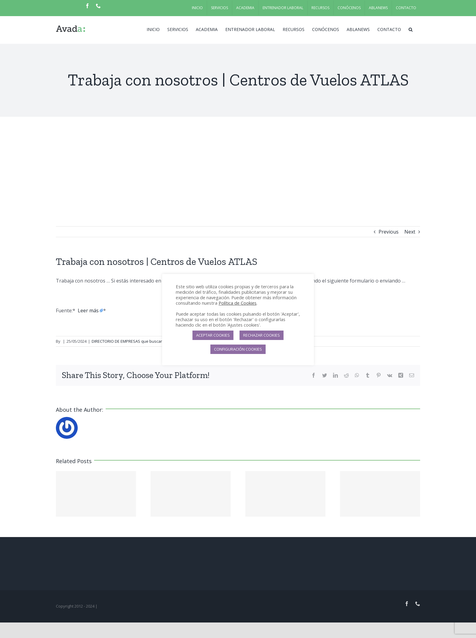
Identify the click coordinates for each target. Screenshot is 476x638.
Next (409, 231)
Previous (389, 231)
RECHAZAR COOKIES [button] (261, 335)
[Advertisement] (238, 162)
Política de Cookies (238, 303)
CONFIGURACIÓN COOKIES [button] (238, 349)
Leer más (88, 310)
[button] (411, 29)
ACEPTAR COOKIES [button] (213, 335)
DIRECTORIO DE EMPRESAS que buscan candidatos (138, 341)
